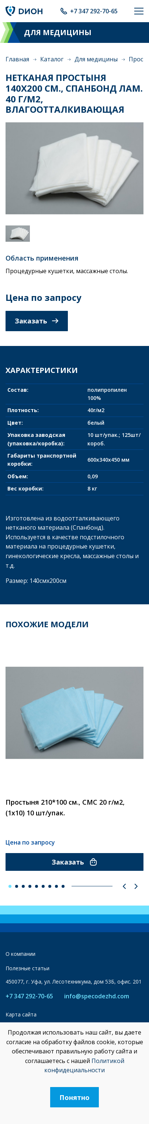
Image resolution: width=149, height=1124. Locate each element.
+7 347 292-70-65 (94, 11)
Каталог (51, 59)
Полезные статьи (27, 968)
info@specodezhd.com (96, 996)
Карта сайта (21, 1014)
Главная (17, 59)
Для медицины (96, 59)
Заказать (37, 320)
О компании (20, 953)
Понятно (74, 1097)
